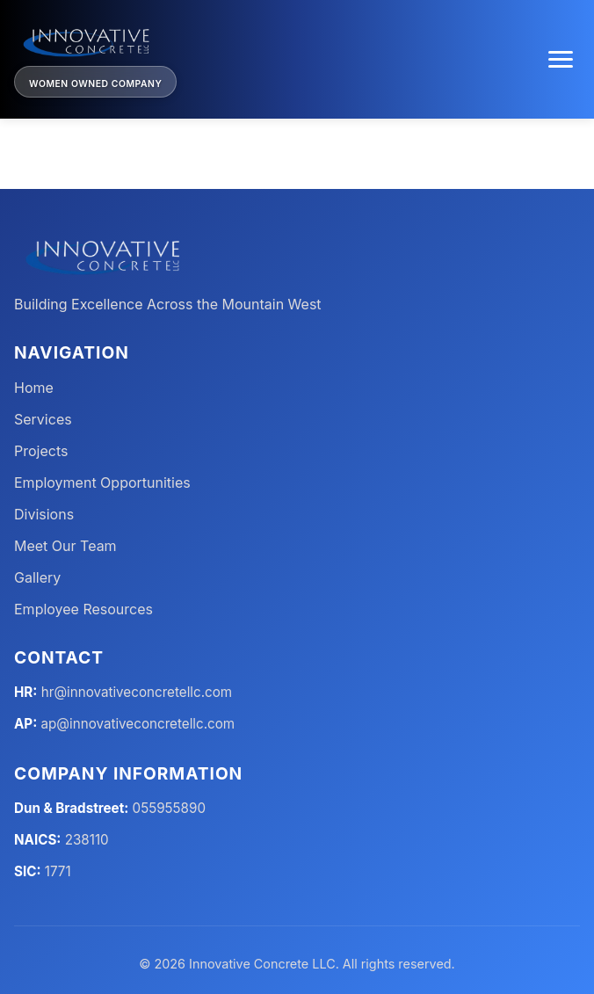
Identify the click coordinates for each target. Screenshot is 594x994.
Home (34, 387)
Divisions (44, 514)
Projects (41, 451)
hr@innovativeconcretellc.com (136, 692)
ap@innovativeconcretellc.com (138, 723)
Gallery (37, 577)
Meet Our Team (65, 546)
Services (43, 419)
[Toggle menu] (560, 59)
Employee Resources (83, 609)
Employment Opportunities (102, 482)
